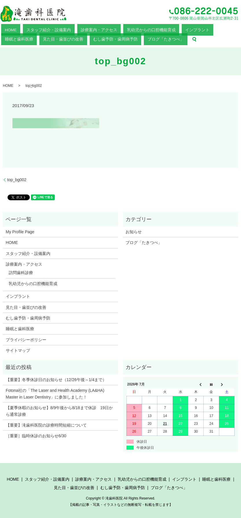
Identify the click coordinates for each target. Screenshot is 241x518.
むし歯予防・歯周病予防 (221, 29)
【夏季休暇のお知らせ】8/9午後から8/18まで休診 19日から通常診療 (59, 409)
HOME (6, 29)
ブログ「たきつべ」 (15, 37)
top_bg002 (16, 178)
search (36, 37)
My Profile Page (20, 230)
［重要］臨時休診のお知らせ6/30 (36, 434)
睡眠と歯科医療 (155, 29)
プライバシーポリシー (26, 338)
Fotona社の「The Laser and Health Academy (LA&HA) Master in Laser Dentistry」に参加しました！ (55, 392)
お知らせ (134, 230)
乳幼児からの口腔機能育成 (101, 29)
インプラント (132, 29)
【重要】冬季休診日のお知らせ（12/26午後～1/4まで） (56, 378)
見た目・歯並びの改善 (185, 29)
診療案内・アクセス (65, 29)
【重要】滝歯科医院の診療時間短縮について (46, 423)
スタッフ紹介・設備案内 (30, 29)
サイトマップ (18, 349)
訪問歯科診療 (21, 271)
